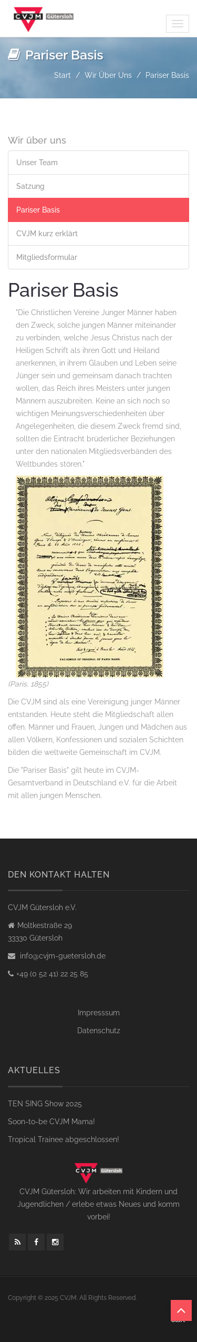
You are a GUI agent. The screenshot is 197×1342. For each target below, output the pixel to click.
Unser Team (37, 162)
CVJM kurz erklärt (47, 233)
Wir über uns (108, 75)
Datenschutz (98, 1030)
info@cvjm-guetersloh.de (62, 956)
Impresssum (99, 1012)
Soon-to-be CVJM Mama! (51, 1121)
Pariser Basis (38, 210)
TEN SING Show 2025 (45, 1103)
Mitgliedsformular (46, 257)
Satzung (30, 186)
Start (62, 75)
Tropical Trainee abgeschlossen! (63, 1139)
